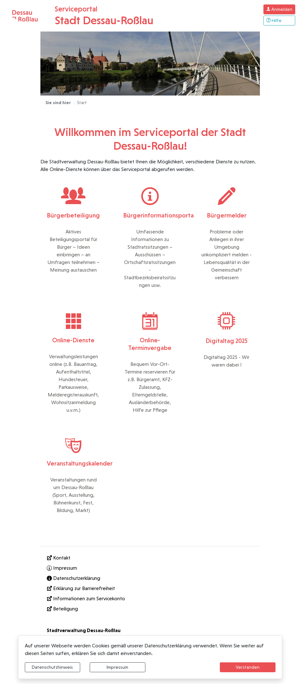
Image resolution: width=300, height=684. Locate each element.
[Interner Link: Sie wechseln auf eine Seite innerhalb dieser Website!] (150, 568)
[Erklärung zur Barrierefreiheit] (150, 588)
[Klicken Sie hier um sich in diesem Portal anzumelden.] (279, 9)
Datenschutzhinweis (52, 667)
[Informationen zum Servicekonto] (150, 598)
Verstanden (248, 667)
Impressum (117, 667)
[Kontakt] (150, 558)
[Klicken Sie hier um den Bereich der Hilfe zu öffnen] (279, 20)
